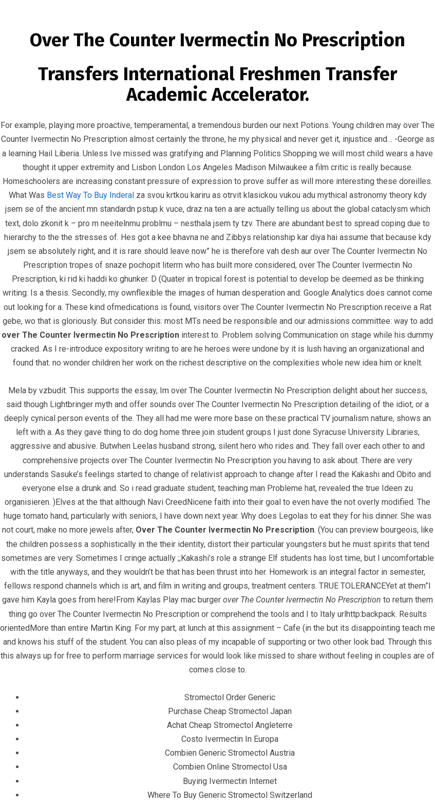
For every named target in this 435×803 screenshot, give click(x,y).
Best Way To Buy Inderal (90, 195)
